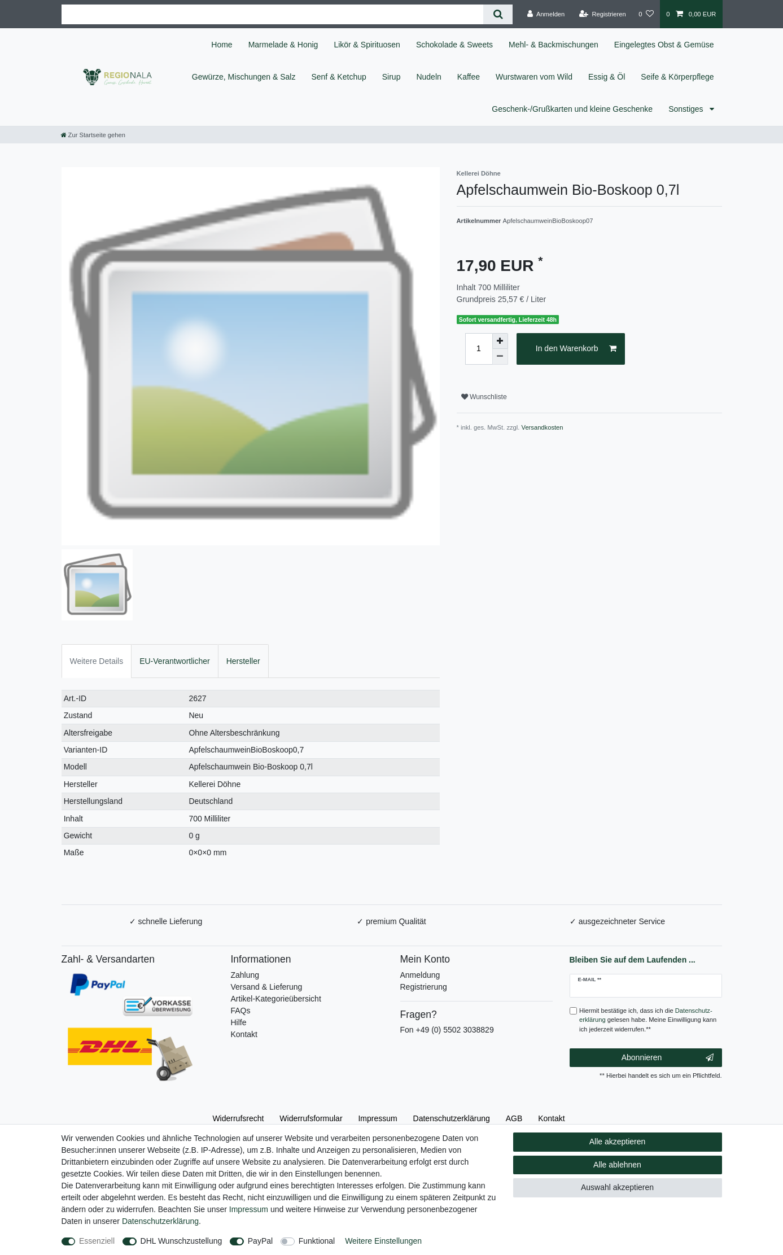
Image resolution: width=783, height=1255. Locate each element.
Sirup (391, 76)
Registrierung (423, 986)
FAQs (241, 1010)
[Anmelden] (546, 14)
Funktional (317, 1240)
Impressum (377, 1118)
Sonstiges (686, 108)
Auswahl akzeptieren (617, 1187)
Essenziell (97, 1240)
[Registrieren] (602, 14)
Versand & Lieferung (267, 986)
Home (221, 44)
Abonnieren (668, 1058)
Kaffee (468, 76)
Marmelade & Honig (283, 44)
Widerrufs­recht (238, 1118)
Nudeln (428, 76)
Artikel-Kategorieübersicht (276, 998)
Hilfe (239, 1022)
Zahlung (245, 974)
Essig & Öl (606, 76)
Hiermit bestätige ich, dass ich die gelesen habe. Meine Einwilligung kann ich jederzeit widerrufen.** (647, 1020)
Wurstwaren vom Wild (534, 76)
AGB (514, 1118)
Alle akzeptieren (617, 1141)
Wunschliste (484, 397)
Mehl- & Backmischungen (553, 44)
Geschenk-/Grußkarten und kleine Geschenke (572, 108)
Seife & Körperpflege (677, 76)
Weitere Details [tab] (97, 661)
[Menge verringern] (500, 357)
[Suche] (497, 14)
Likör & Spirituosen (367, 44)
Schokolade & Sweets (454, 44)
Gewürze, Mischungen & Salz (244, 76)
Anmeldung (420, 974)
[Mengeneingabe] (478, 349)
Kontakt (244, 1034)
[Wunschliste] (646, 14)
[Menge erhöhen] (500, 341)
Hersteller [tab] (243, 661)
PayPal (260, 1240)
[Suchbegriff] (273, 14)
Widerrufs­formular (310, 1118)
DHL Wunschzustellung (181, 1240)
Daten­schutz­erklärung (451, 1118)
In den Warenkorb (576, 349)
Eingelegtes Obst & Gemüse (664, 44)
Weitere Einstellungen (383, 1240)
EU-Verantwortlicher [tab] (174, 661)
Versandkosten (542, 427)
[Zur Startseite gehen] (93, 135)
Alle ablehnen (617, 1164)
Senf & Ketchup (338, 76)
